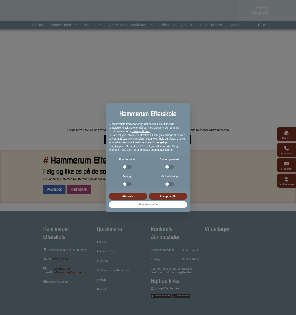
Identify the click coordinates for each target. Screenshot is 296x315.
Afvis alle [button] (128, 196)
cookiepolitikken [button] (141, 131)
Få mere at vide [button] (148, 204)
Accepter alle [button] (168, 196)
